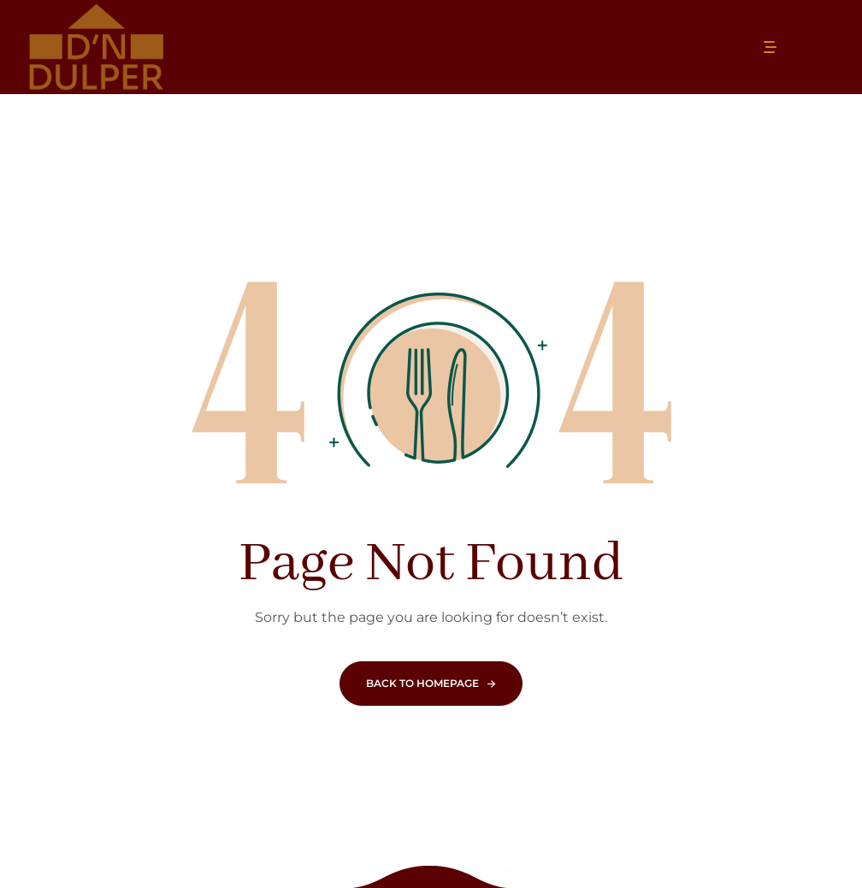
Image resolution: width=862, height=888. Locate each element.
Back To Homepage (422, 683)
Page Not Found (431, 564)
